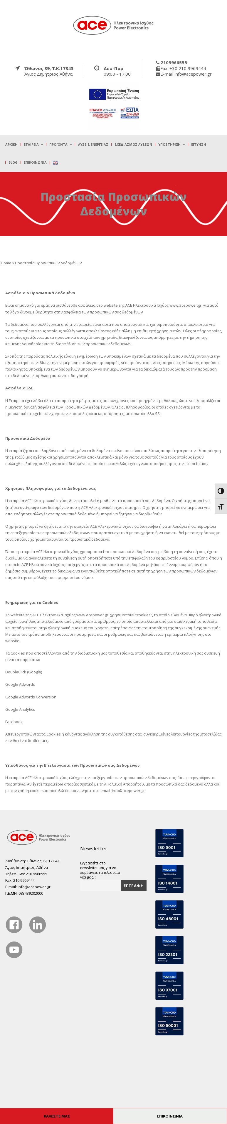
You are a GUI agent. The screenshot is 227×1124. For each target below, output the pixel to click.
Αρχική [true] (11, 144)
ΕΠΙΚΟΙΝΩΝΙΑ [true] (170, 1116)
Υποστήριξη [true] (169, 144)
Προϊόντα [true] (58, 144)
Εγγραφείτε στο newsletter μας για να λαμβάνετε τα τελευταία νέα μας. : (100, 870)
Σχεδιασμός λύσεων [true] (133, 144)
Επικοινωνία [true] (35, 162)
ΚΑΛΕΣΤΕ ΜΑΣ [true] (57, 1116)
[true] (113, 25)
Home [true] (6, 262)
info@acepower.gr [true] (128, 790)
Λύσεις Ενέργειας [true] (93, 144)
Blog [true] (13, 162)
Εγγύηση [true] (198, 144)
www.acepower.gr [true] (185, 305)
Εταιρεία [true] (31, 144)
